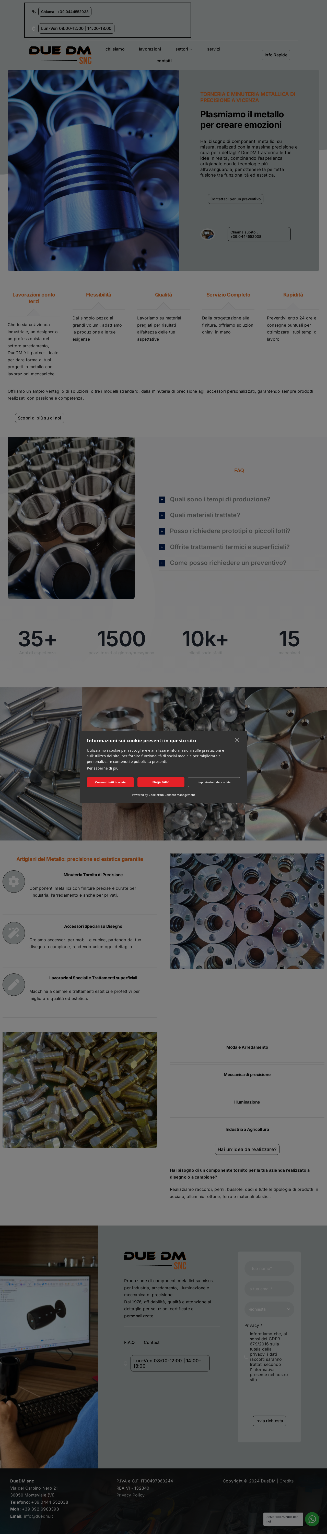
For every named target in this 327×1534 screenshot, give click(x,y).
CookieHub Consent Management (172, 795)
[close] (237, 740)
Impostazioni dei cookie (214, 782)
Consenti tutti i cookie (110, 782)
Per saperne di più (103, 768)
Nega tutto (161, 782)
